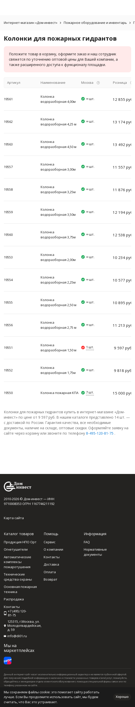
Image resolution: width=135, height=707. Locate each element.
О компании (53, 549)
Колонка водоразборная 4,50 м (58, 144)
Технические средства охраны (18, 577)
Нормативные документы (95, 552)
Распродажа (14, 599)
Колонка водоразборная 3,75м (58, 234)
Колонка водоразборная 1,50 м (58, 347)
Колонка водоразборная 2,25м (58, 280)
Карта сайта (14, 518)
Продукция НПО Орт (20, 542)
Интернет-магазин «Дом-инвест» (30, 22)
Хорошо (122, 696)
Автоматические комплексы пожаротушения (17, 562)
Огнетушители (16, 549)
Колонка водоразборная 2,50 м (58, 302)
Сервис (49, 542)
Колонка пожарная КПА (59, 392)
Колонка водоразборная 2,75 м (58, 325)
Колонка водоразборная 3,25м (58, 189)
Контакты (52, 557)
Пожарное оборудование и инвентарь (95, 22)
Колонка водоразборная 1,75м (58, 370)
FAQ (87, 542)
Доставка (51, 564)
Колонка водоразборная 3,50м (58, 212)
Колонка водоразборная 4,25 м (58, 121)
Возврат (50, 579)
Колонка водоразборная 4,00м (58, 99)
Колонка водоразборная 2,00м (58, 257)
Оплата (50, 572)
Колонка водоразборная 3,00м (58, 167)
